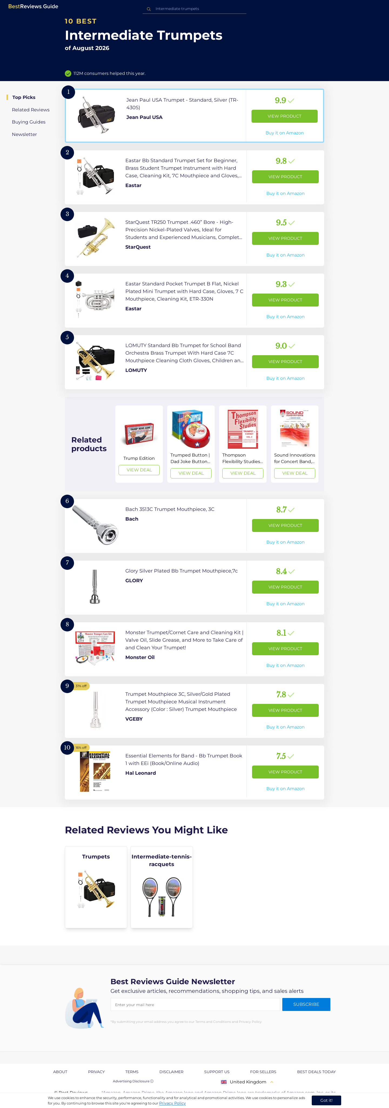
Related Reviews (30, 109)
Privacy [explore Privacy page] (96, 1071)
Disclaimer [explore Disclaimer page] (171, 1071)
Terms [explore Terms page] (132, 1071)
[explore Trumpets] (96, 887)
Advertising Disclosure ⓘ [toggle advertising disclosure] (133, 1081)
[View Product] (194, 116)
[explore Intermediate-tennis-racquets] (161, 887)
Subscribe (306, 1004)
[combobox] (194, 9)
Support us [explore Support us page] (217, 1071)
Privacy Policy (172, 1103)
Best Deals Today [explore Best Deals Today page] (316, 1071)
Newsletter (24, 134)
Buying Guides (28, 122)
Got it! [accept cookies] (326, 1100)
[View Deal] (139, 444)
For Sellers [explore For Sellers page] (263, 1071)
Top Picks (23, 97)
